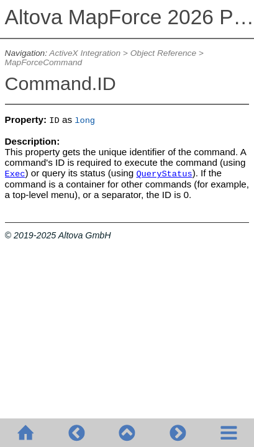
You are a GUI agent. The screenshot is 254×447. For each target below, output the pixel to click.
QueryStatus (164, 174)
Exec (15, 174)
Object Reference (163, 53)
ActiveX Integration (84, 53)
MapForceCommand (44, 62)
